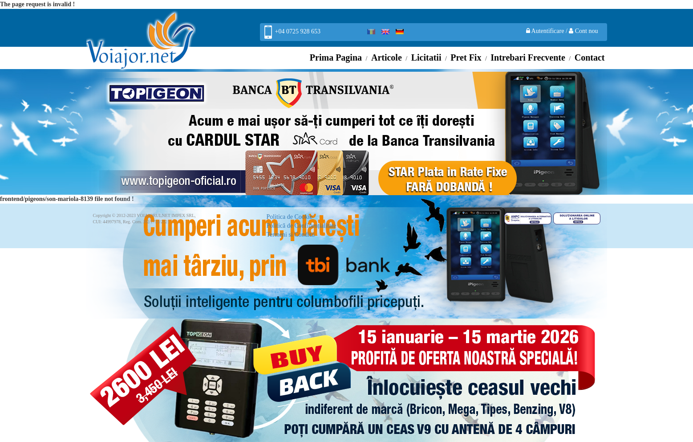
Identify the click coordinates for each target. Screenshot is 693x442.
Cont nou (583, 31)
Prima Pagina (336, 57)
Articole (386, 57)
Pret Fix (465, 57)
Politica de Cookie (289, 216)
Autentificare (546, 31)
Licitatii (426, 57)
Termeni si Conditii (291, 234)
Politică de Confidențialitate (301, 225)
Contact (590, 57)
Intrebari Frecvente (527, 57)
